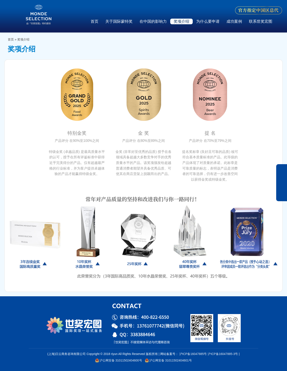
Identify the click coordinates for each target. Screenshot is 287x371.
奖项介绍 (181, 21)
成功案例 (234, 21)
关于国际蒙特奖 (119, 21)
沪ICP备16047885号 (193, 354)
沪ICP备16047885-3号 (223, 354)
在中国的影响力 (153, 21)
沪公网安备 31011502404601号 (168, 360)
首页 (94, 21)
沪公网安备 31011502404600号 (118, 360)
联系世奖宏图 (260, 21)
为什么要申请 (208, 21)
